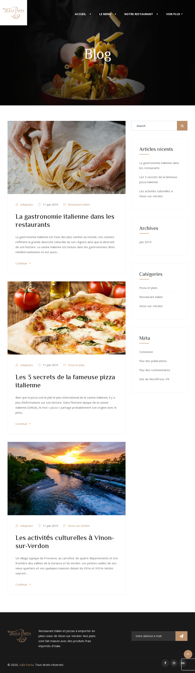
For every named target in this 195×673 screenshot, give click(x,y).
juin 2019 (145, 242)
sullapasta (26, 204)
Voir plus (173, 14)
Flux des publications (153, 361)
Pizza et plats (76, 365)
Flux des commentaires (154, 370)
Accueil (80, 14)
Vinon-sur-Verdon (79, 526)
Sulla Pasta (26, 665)
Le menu (105, 14)
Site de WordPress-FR (154, 379)
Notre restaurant (138, 14)
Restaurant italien (79, 204)
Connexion (146, 352)
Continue (23, 263)
